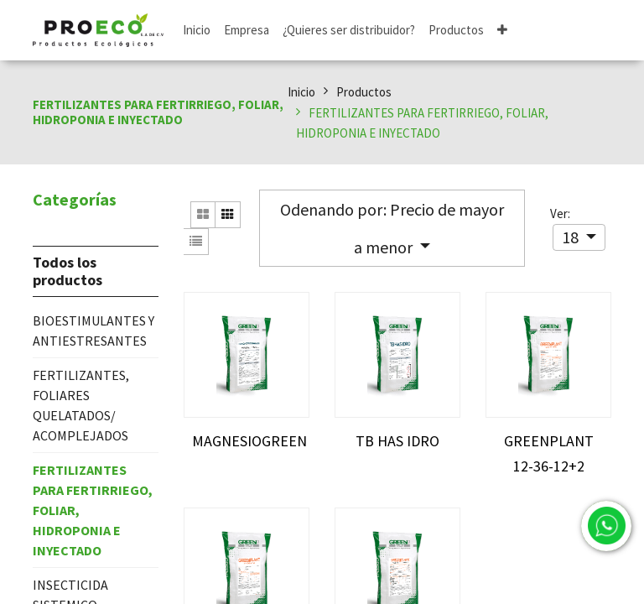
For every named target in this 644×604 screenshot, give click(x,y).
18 (572, 236)
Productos (364, 92)
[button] (502, 30)
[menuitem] (196, 30)
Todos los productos (67, 271)
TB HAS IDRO (397, 440)
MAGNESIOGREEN (249, 440)
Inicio (301, 92)
